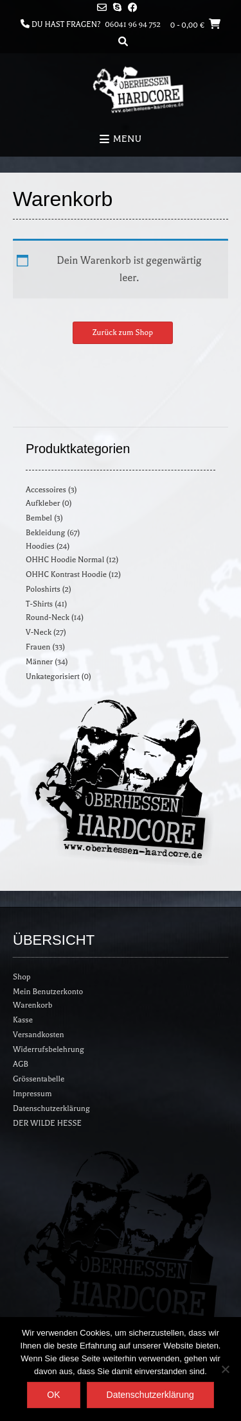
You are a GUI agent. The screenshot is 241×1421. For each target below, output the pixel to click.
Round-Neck (47, 617)
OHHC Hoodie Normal (65, 559)
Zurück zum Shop (123, 332)
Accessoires (46, 489)
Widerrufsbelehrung (48, 1049)
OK (53, 1395)
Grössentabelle (38, 1078)
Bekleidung (45, 532)
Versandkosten (38, 1034)
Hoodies (40, 546)
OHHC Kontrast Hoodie (66, 574)
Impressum (32, 1093)
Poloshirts (43, 589)
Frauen (38, 646)
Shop (22, 976)
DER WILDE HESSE (47, 1123)
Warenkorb (32, 1005)
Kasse (23, 1019)
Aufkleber (43, 503)
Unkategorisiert (53, 676)
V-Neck (38, 632)
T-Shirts (39, 603)
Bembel (39, 517)
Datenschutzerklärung (51, 1108)
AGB (20, 1064)
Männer (39, 661)
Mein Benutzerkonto (48, 991)
